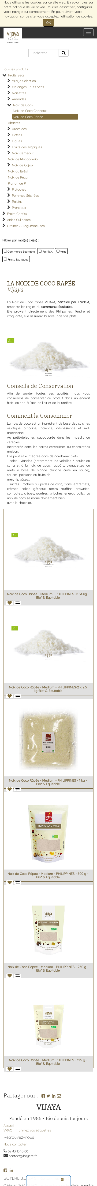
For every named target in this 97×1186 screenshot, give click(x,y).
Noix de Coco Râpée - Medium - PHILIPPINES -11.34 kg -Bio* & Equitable (48, 596)
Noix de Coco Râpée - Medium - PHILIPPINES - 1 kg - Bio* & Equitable (48, 782)
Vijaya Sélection (24, 81)
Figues (17, 141)
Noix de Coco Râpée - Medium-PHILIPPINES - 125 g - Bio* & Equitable (48, 1062)
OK (48, 23)
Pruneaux (19, 208)
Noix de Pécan (18, 177)
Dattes (17, 135)
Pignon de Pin (18, 183)
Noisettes (19, 93)
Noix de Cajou (22, 165)
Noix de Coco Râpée (28, 117)
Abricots (14, 123)
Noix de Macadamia (23, 159)
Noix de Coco (23, 105)
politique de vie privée (28, 7)
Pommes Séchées (25, 195)
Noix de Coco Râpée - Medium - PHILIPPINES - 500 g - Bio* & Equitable (47, 875)
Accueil (9, 1126)
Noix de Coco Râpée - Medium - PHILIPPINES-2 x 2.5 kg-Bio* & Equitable (48, 689)
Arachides (19, 129)
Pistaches (19, 189)
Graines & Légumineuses (26, 226)
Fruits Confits (17, 214)
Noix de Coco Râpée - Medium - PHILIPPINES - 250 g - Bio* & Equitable (47, 969)
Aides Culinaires (19, 220)
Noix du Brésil (18, 171)
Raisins (17, 201)
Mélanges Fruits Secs (28, 87)
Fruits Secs (16, 75)
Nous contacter (15, 1144)
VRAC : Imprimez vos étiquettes (27, 1130)
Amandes (19, 99)
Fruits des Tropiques (27, 147)
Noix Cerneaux (23, 153)
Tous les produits (15, 69)
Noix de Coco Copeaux (30, 111)
